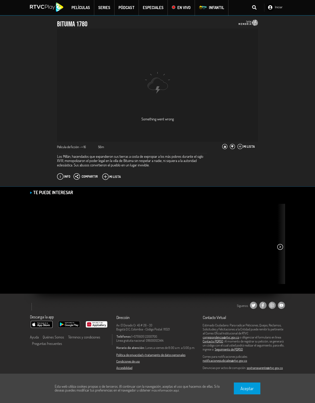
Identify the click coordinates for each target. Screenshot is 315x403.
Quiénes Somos (53, 337)
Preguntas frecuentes (47, 343)
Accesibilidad (124, 368)
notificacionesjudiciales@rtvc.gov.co (225, 361)
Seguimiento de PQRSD (229, 350)
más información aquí (165, 390)
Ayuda (34, 337)
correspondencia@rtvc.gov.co (221, 337)
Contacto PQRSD (213, 341)
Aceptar (247, 388)
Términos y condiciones (84, 337)
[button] (280, 247)
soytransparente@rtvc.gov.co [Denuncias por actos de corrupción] (265, 368)
